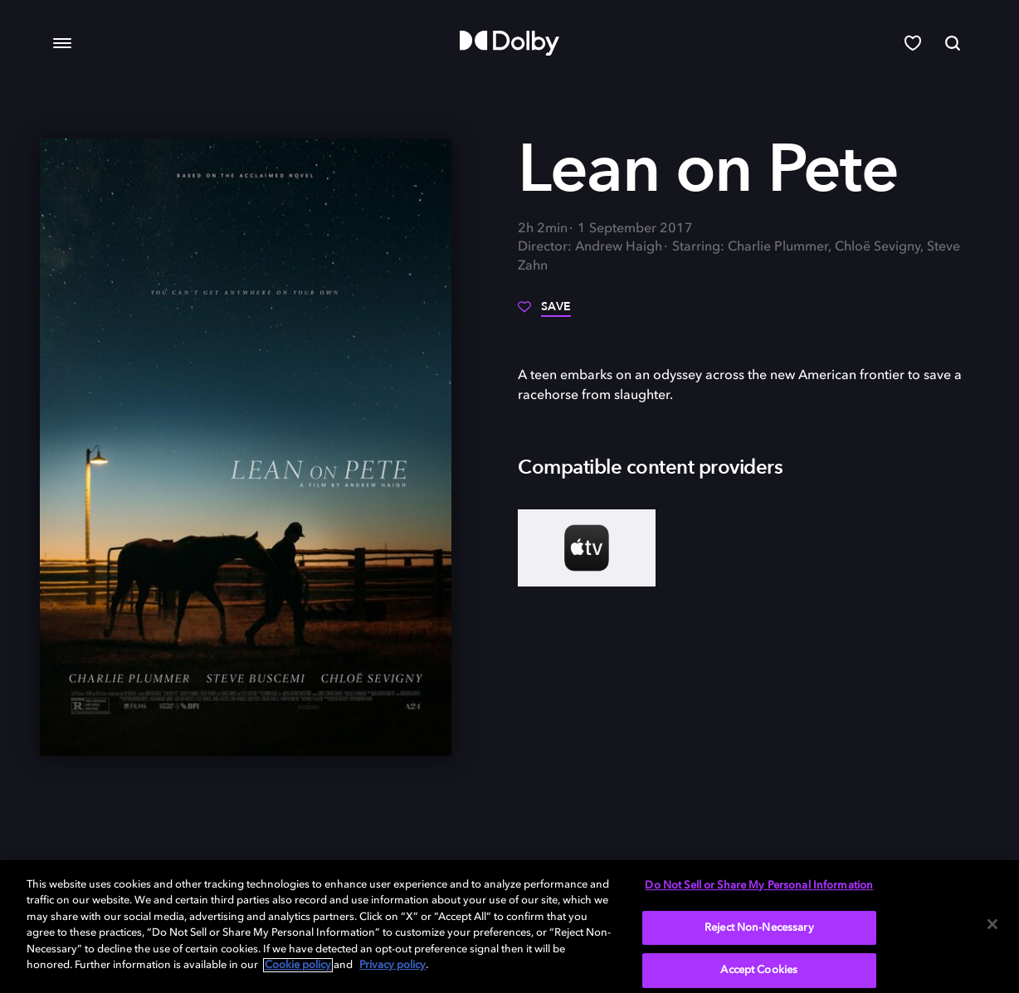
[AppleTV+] (587, 548)
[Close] (992, 924)
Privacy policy (392, 965)
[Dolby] (509, 43)
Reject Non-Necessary (759, 927)
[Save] (544, 312)
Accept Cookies (758, 970)
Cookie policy (298, 965)
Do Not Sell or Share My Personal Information (759, 885)
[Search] (952, 43)
